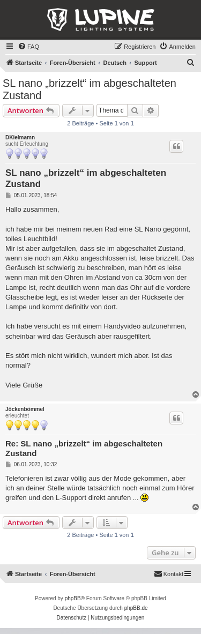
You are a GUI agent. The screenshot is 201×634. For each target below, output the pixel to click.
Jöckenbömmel (24, 409)
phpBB (73, 598)
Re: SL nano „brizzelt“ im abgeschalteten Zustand (83, 448)
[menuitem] (28, 46)
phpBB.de (136, 608)
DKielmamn (20, 137)
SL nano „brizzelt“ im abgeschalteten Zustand (89, 89)
